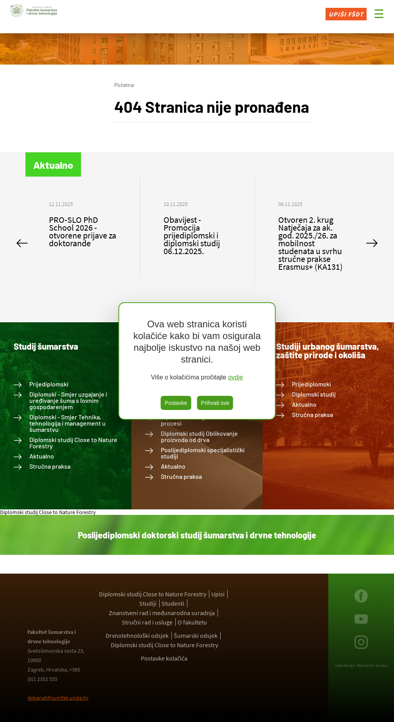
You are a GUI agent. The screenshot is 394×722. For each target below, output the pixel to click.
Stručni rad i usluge (147, 622)
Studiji (148, 603)
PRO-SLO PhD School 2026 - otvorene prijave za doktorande (82, 231)
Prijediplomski (48, 384)
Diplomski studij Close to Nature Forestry (73, 442)
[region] (197, 361)
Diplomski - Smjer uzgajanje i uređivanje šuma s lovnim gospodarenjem (68, 400)
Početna (124, 84)
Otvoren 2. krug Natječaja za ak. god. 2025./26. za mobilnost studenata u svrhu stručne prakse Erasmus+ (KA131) (310, 243)
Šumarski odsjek (196, 635)
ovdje (235, 377)
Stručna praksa (49, 466)
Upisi (218, 594)
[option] (82, 227)
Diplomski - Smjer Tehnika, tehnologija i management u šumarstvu (67, 423)
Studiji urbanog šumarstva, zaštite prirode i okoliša (327, 350)
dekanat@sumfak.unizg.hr (57, 697)
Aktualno (41, 456)
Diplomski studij (314, 394)
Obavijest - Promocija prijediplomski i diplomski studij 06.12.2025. (192, 235)
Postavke (176, 403)
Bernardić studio (372, 665)
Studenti (173, 603)
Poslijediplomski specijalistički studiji (203, 453)
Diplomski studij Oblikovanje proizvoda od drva (199, 436)
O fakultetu (192, 622)
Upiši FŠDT (346, 14)
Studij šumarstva (46, 346)
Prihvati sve (215, 403)
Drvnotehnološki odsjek (137, 635)
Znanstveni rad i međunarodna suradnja (162, 613)
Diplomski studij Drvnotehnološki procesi (206, 420)
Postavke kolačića (164, 658)
